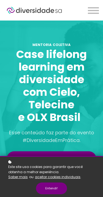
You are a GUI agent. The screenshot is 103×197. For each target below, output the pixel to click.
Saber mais (18, 177)
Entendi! (51, 188)
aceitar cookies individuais (57, 177)
